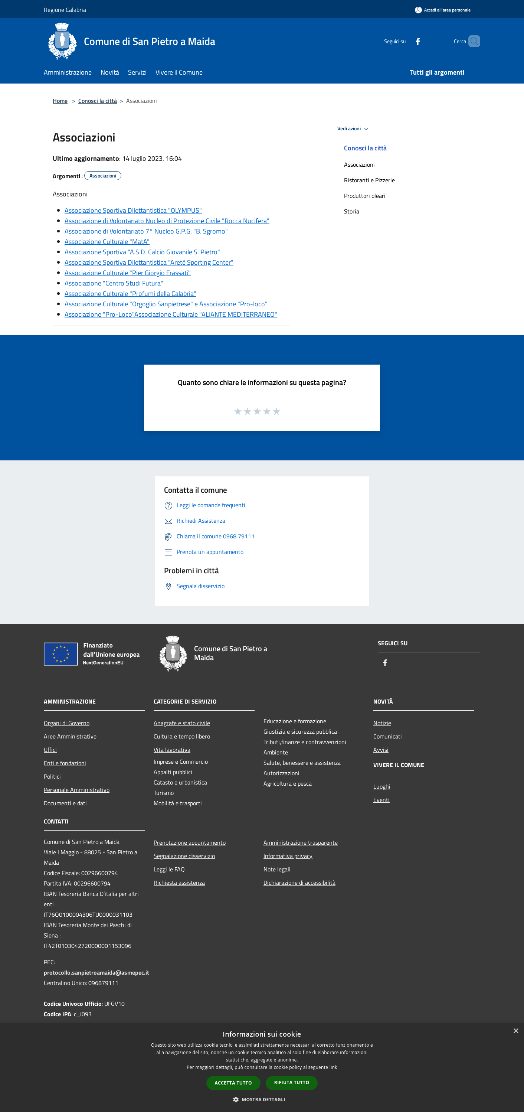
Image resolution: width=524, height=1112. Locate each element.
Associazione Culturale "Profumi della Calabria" (130, 293)
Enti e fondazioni (65, 763)
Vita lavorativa (172, 749)
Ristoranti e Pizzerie (369, 180)
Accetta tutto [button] (233, 1083)
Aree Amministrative (70, 736)
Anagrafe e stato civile (182, 722)
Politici (52, 776)
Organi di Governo (66, 722)
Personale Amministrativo (76, 789)
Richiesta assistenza (179, 882)
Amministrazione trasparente (300, 842)
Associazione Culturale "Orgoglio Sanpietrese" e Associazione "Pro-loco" (166, 304)
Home (60, 100)
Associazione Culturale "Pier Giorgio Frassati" (128, 273)
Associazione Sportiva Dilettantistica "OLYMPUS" (133, 210)
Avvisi (381, 749)
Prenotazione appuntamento (190, 842)
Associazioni (359, 164)
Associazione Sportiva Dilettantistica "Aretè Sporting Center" (149, 262)
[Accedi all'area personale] (442, 10)
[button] (262, 1099)
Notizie (382, 722)
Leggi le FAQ (169, 869)
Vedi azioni (354, 128)
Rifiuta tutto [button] (292, 1082)
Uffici (50, 749)
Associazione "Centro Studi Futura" (114, 283)
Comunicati (387, 736)
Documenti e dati (65, 803)
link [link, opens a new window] (333, 1067)
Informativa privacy (287, 855)
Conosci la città (97, 100)
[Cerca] (471, 41)
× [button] (515, 1031)
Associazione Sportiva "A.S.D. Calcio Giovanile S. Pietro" (142, 252)
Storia (351, 211)
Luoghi (381, 786)
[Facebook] (405, 41)
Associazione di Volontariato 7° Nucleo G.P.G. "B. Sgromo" (146, 231)
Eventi (381, 799)
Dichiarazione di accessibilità (299, 882)
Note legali (277, 869)
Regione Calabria (65, 9)
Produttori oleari (365, 195)
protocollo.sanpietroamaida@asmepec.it (96, 972)
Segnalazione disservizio (184, 855)
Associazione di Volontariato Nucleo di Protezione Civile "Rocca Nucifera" (167, 221)
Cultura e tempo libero (182, 736)
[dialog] (262, 1067)
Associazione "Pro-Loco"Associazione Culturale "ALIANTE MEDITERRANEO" (171, 314)
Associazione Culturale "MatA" (107, 242)
